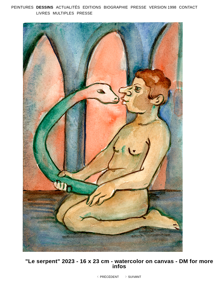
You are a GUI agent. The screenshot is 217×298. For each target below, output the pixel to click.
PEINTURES (22, 7)
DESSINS (44, 7)
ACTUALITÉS (68, 7)
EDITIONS (92, 7)
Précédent (109, 276)
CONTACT (188, 7)
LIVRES (43, 13)
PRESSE (85, 13)
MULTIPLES (63, 13)
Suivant (134, 276)
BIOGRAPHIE (116, 7)
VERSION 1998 (162, 7)
